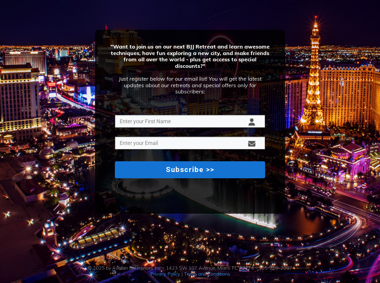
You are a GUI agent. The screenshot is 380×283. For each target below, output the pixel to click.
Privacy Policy (165, 274)
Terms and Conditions (207, 274)
